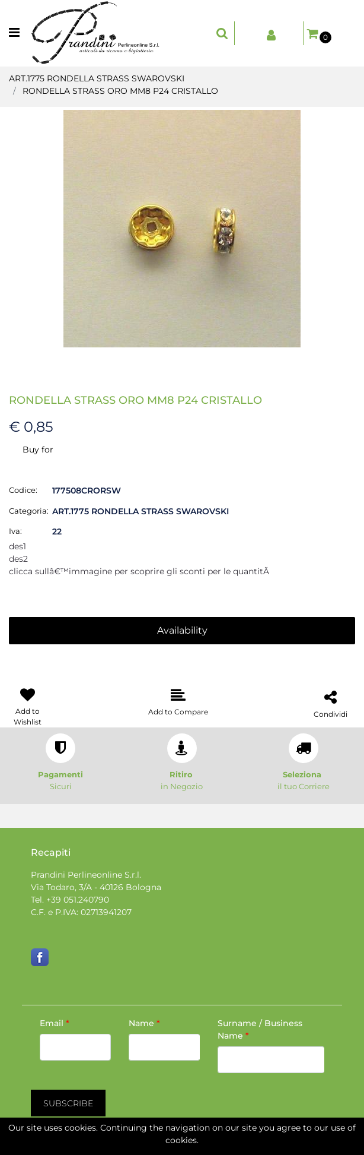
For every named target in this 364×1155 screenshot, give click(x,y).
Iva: (15, 531)
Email (54, 1023)
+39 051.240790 (77, 899)
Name (144, 1023)
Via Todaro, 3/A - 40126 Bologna (96, 887)
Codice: (23, 490)
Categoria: (29, 510)
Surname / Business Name (260, 1029)
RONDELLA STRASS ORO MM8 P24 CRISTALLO (120, 91)
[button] (222, 33)
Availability (182, 630)
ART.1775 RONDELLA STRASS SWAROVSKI (96, 78)
